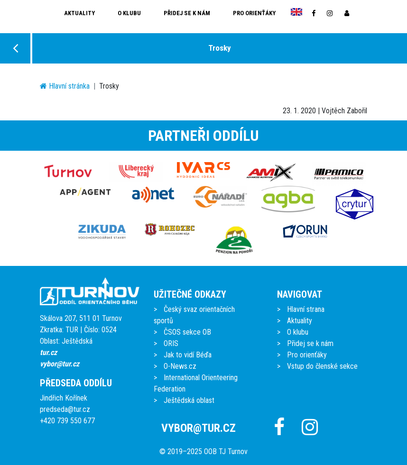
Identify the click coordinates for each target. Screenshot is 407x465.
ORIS (171, 343)
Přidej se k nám (187, 13)
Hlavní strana (305, 309)
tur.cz (48, 352)
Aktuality (79, 13)
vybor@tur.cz (59, 363)
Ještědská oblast (189, 400)
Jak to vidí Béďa (188, 354)
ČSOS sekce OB (187, 332)
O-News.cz (180, 366)
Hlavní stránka (65, 86)
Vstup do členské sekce (322, 366)
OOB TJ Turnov (226, 451)
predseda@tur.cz (65, 409)
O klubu (129, 13)
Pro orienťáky (254, 13)
